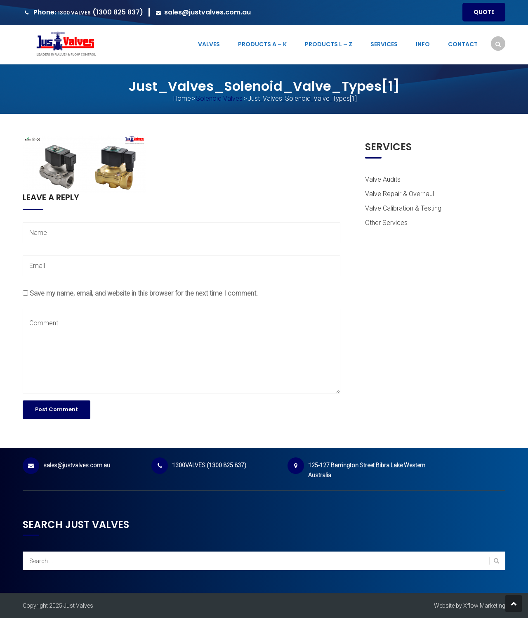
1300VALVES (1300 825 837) (209, 465)
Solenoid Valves (219, 98)
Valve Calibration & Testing (403, 208)
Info (423, 44)
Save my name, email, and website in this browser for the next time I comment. (144, 293)
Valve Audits (383, 179)
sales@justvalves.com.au (207, 12)
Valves (209, 44)
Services (384, 44)
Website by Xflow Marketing (469, 605)
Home (182, 98)
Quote (484, 12)
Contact (463, 44)
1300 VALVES (74, 12)
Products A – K (262, 44)
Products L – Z (328, 44)
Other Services (386, 223)
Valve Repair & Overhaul (399, 194)
